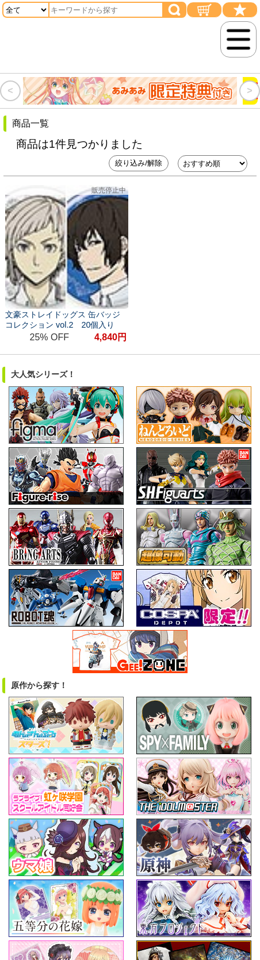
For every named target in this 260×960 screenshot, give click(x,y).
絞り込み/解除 (138, 163)
